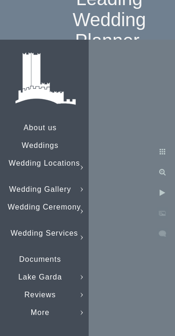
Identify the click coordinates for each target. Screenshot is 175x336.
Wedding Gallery (40, 189)
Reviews (40, 295)
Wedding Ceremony (44, 207)
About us (39, 128)
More (40, 312)
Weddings (40, 145)
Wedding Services (44, 233)
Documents (40, 259)
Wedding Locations (44, 163)
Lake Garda (40, 277)
